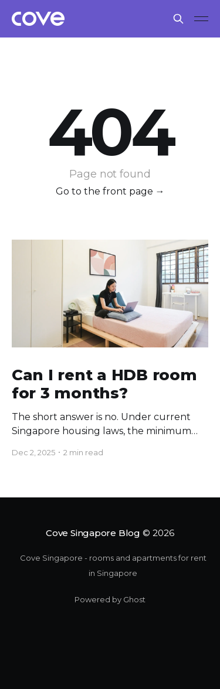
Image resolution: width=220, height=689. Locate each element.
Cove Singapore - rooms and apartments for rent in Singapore (113, 565)
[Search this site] (178, 18)
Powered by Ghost (110, 599)
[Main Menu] (201, 19)
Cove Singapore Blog (93, 532)
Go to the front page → (110, 191)
